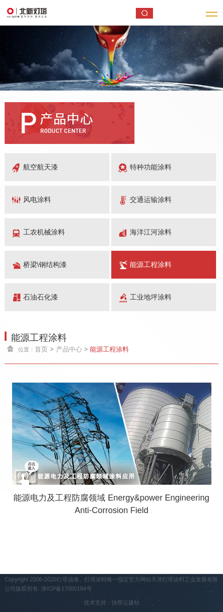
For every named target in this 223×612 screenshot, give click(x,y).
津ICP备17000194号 (66, 589)
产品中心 (69, 349)
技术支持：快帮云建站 (112, 602)
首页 (41, 349)
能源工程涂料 (109, 349)
